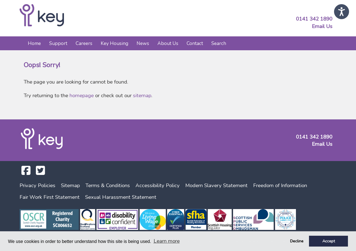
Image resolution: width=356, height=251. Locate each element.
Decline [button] (296, 241)
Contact (195, 43)
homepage (82, 95)
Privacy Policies (37, 185)
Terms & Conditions (107, 185)
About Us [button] (167, 43)
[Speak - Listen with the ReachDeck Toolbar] (341, 11)
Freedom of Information (280, 185)
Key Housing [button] (114, 43)
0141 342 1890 (314, 18)
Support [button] (58, 43)
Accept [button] (328, 241)
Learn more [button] (167, 241)
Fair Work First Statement (49, 197)
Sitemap (70, 185)
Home (34, 43)
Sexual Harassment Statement (120, 197)
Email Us (322, 26)
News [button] (143, 43)
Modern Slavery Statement (216, 185)
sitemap (142, 95)
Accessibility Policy (157, 185)
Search (218, 43)
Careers (84, 43)
